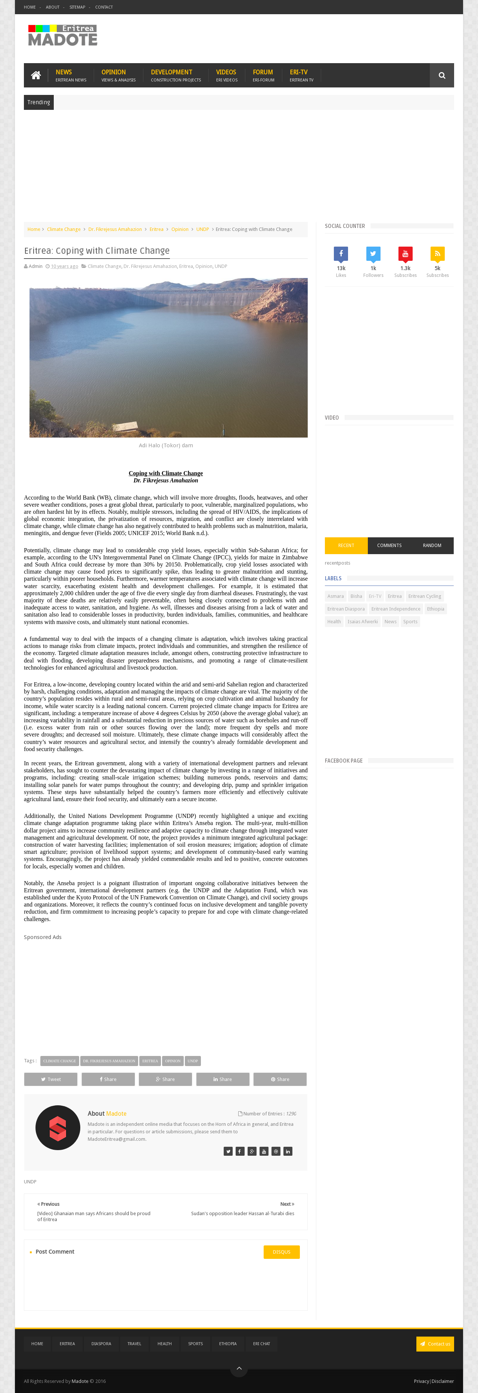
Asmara (336, 596)
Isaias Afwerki (363, 621)
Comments (389, 545)
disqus (282, 1252)
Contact (104, 7)
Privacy (421, 1381)
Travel (134, 1343)
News (71, 75)
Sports (410, 621)
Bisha (356, 596)
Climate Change (64, 229)
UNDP (202, 229)
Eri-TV (301, 75)
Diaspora (101, 1343)
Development (176, 75)
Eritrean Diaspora (346, 609)
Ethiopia (435, 609)
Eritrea (157, 229)
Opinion (119, 75)
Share (108, 1079)
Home (30, 7)
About (52, 7)
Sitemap (77, 7)
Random (432, 545)
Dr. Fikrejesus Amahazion (115, 229)
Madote (81, 1381)
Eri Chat (261, 1343)
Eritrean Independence (396, 609)
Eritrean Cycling (425, 596)
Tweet (51, 1079)
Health (334, 621)
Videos (227, 75)
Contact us (435, 1344)
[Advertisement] (239, 169)
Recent (346, 545)
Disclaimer (443, 1381)
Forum (263, 75)
